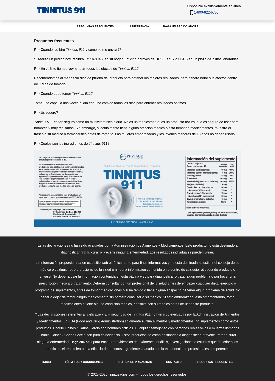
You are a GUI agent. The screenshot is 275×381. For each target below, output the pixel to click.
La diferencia (138, 26)
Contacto (174, 362)
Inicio (46, 362)
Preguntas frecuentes (95, 26)
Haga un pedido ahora (180, 26)
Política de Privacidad (134, 362)
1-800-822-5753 (206, 12)
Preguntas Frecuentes (214, 362)
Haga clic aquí (81, 342)
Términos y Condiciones (84, 362)
